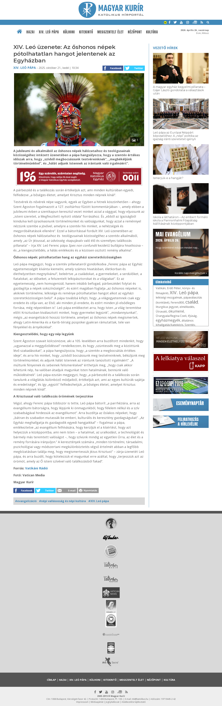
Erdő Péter (174, 288)
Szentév (190, 325)
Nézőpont (135, 32)
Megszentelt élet (110, 32)
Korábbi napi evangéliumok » (191, 273)
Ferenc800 (177, 302)
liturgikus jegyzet (167, 307)
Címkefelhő (163, 282)
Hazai (30, 32)
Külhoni (69, 32)
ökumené (176, 311)
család (191, 302)
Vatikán (161, 288)
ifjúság (192, 316)
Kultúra (152, 32)
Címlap (51, 679)
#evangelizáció (26, 501)
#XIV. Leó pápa (98, 501)
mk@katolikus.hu (140, 699)
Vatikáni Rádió (36, 468)
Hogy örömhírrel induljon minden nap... (177, 240)
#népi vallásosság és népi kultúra (62, 501)
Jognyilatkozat (112, 701)
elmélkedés (187, 307)
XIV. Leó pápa (49, 32)
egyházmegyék (168, 320)
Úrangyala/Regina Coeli (171, 316)
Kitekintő (86, 32)
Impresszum (82, 701)
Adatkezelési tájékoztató (134, 701)
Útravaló (161, 311)
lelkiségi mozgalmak (169, 297)
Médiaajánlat (97, 701)
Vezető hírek (165, 47)
